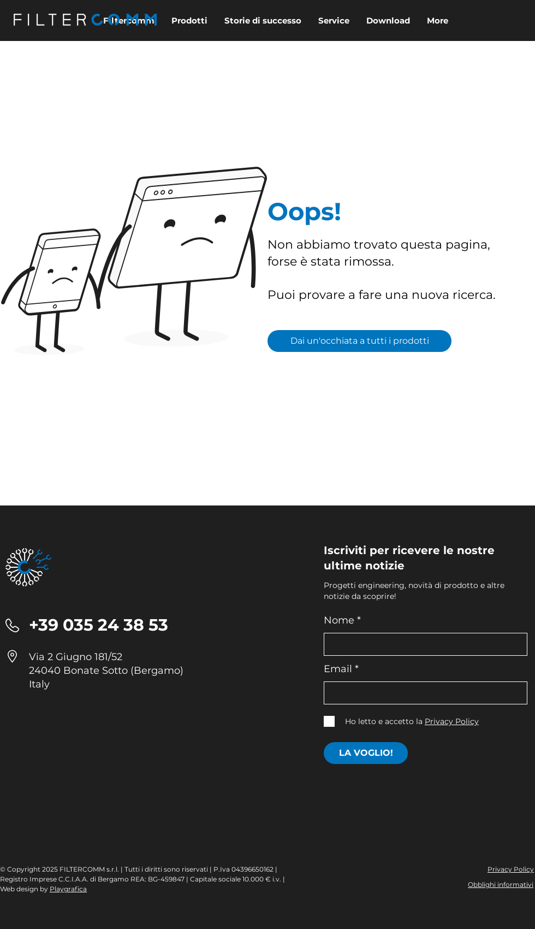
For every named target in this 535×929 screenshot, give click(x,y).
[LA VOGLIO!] (366, 753)
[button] (388, 20)
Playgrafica (68, 889)
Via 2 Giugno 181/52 (75, 657)
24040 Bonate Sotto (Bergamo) (106, 671)
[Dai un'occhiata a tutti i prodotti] (359, 341)
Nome (339, 620)
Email (338, 669)
